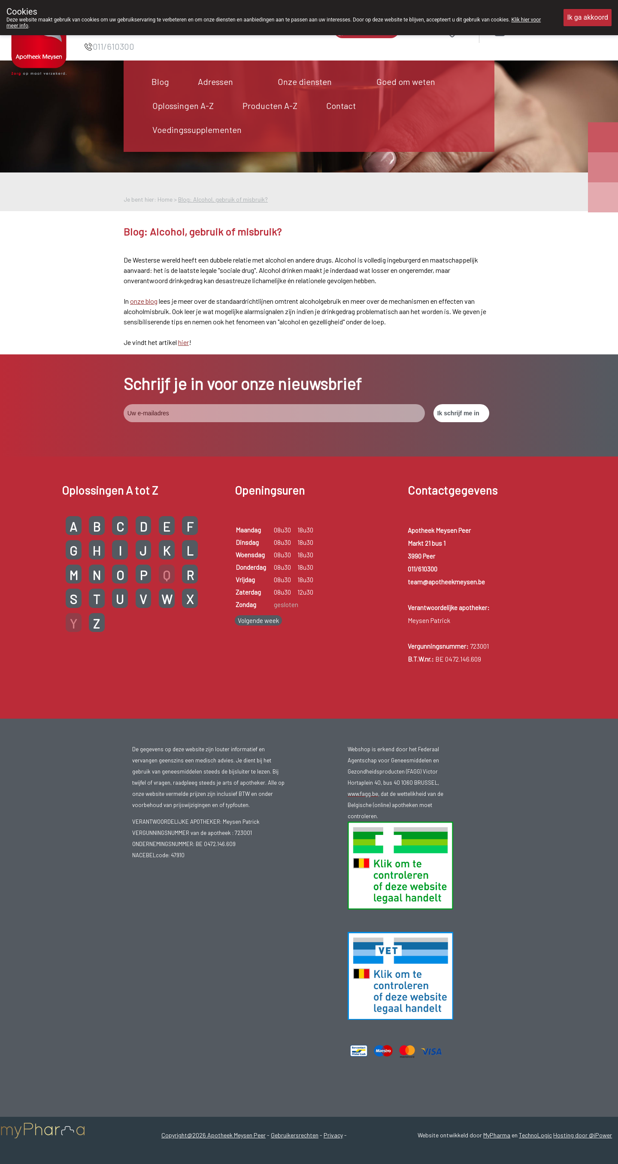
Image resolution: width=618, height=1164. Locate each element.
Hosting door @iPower (582, 1135)
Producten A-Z (269, 105)
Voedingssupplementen (197, 129)
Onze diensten (305, 81)
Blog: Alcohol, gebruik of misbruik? (223, 199)
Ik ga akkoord (587, 17)
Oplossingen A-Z (183, 105)
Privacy (333, 1135)
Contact (341, 105)
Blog (160, 81)
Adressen (215, 81)
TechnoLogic (535, 1135)
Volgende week (258, 620)
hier (183, 342)
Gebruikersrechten (294, 1135)
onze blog (144, 301)
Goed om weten (405, 81)
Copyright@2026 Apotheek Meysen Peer (213, 1135)
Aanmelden (530, 31)
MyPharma (496, 1135)
